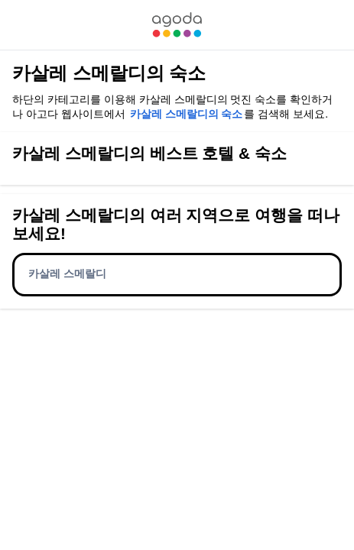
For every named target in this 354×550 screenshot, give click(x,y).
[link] (176, 24)
